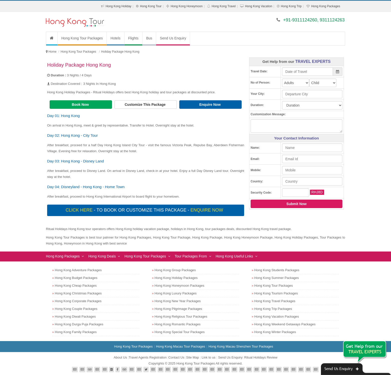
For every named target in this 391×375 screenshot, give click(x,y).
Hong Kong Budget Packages (76, 278)
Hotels (115, 38)
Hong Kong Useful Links (234, 256)
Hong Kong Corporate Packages (78, 301)
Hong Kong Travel (224, 6)
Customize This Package (146, 105)
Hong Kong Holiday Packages (176, 278)
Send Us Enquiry (173, 38)
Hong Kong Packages (325, 6)
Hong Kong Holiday (118, 6)
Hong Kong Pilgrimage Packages (178, 309)
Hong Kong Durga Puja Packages (79, 324)
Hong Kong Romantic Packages (177, 324)
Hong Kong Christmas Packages (78, 293)
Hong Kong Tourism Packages (276, 293)
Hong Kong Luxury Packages (175, 293)
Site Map (192, 357)
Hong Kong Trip (291, 6)
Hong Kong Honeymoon (186, 6)
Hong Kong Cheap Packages (76, 285)
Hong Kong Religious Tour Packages (181, 316)
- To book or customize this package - (145, 210)
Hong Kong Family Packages (76, 332)
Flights (133, 38)
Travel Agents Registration (148, 357)
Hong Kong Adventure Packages (78, 270)
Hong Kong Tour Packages (82, 38)
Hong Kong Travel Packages (274, 301)
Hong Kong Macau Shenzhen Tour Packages (240, 346)
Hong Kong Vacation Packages (276, 316)
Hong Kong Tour (151, 6)
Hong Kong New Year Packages (178, 301)
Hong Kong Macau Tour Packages (180, 346)
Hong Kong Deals (102, 256)
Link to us (208, 357)
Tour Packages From (191, 256)
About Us (120, 357)
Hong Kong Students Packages (276, 270)
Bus (149, 38)
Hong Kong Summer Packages (276, 278)
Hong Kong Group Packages (175, 270)
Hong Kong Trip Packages (273, 309)
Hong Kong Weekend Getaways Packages (284, 324)
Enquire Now (210, 105)
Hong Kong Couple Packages (76, 309)
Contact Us (176, 357)
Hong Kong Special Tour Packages (180, 332)
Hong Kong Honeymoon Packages (179, 285)
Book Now (81, 105)
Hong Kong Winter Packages (275, 332)
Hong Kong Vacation (258, 6)
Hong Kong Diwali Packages (75, 316)
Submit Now (297, 204)
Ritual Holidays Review (260, 357)
